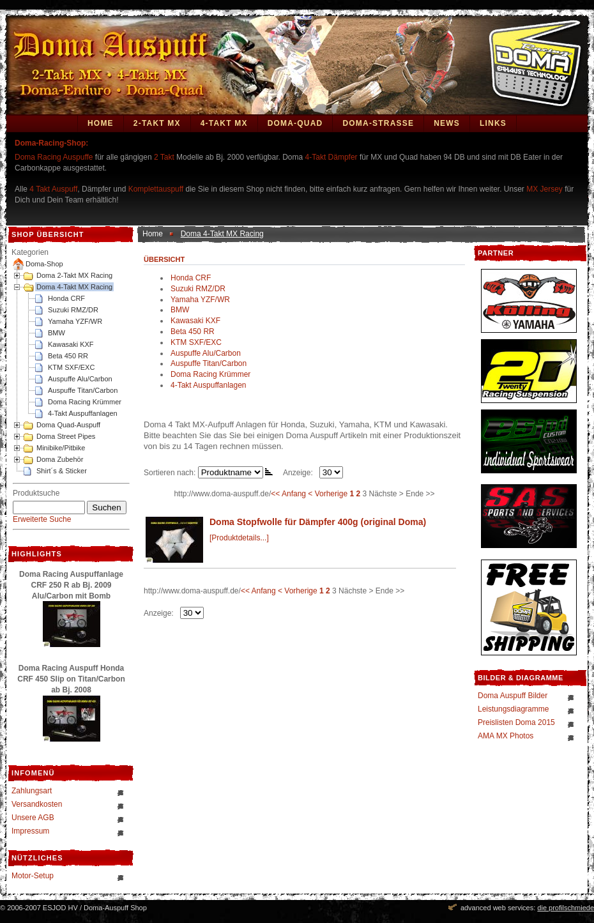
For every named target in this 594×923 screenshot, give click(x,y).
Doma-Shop (44, 264)
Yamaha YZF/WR (75, 321)
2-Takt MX (157, 123)
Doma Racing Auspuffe (54, 157)
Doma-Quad (295, 123)
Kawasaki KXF (71, 344)
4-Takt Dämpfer (331, 157)
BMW (56, 333)
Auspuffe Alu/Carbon (80, 379)
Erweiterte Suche (42, 519)
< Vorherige (327, 493)
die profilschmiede (565, 908)
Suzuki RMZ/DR (73, 310)
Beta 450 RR (68, 356)
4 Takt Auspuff (53, 189)
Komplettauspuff (156, 189)
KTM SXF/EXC (71, 367)
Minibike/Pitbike (60, 448)
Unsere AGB (32, 817)
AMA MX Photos (505, 735)
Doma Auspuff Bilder (512, 695)
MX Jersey (545, 189)
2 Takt (164, 157)
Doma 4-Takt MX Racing (74, 287)
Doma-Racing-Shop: (51, 143)
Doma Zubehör (59, 459)
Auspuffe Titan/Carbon (83, 390)
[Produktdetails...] (239, 537)
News (447, 123)
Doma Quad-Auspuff (68, 425)
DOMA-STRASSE (378, 123)
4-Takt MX (224, 123)
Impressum (30, 831)
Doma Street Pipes (65, 436)
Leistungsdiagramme (513, 709)
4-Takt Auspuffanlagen (83, 413)
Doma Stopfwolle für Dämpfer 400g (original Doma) (317, 522)
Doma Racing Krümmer (84, 402)
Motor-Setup (32, 875)
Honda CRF (66, 298)
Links (493, 123)
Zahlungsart (31, 790)
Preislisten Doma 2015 (516, 722)
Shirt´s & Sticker (61, 471)
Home (101, 123)
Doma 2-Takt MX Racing (74, 275)
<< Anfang (288, 493)
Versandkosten (36, 804)
